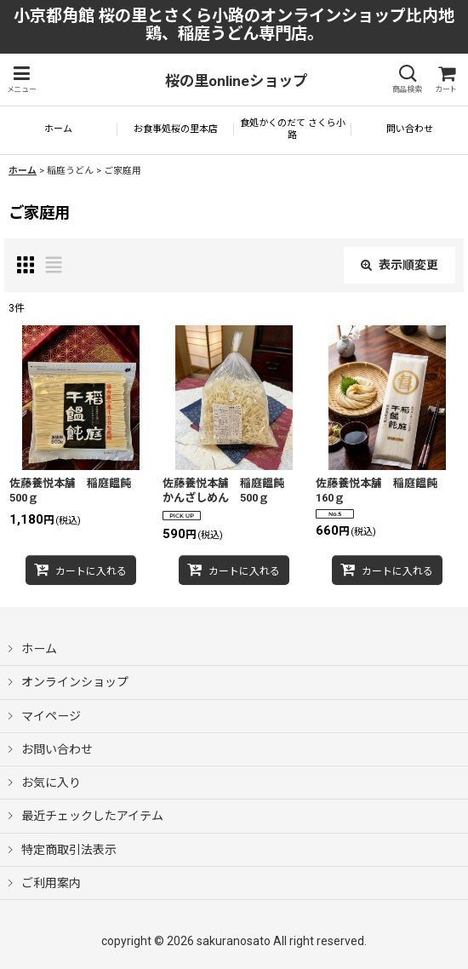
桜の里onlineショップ (236, 80)
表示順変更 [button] (399, 265)
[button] (21, 79)
